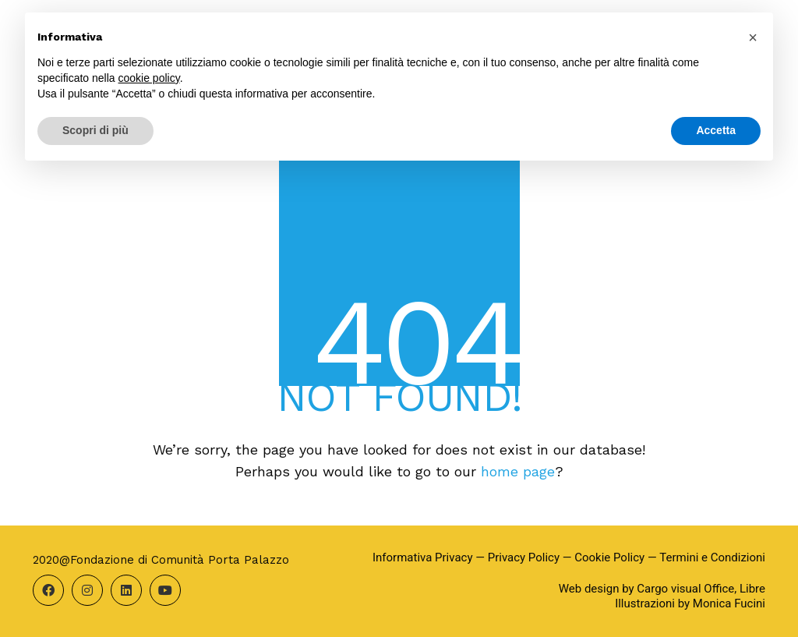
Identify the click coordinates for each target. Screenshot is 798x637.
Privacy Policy (524, 557)
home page (518, 471)
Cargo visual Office (685, 589)
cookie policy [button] (149, 78)
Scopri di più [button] (95, 130)
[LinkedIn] (126, 590)
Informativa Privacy (423, 557)
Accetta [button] (716, 130)
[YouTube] (165, 590)
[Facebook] (48, 590)
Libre (752, 589)
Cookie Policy (609, 557)
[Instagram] (87, 590)
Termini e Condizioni (712, 557)
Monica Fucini (729, 603)
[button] (752, 37)
